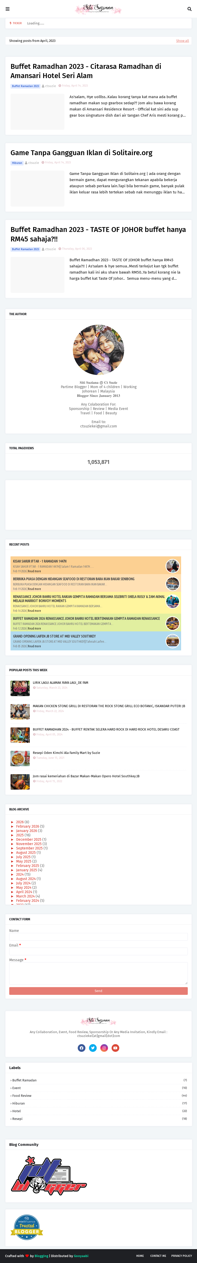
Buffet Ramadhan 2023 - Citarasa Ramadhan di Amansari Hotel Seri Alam (86, 71)
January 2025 (27, 870)
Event (99, 1088)
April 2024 (24, 892)
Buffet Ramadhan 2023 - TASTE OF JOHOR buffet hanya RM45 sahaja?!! (98, 234)
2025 (20, 835)
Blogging (41, 1256)
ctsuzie (50, 86)
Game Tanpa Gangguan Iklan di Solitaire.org (81, 152)
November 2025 (29, 844)
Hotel (99, 1111)
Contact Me (158, 1256)
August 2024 (26, 879)
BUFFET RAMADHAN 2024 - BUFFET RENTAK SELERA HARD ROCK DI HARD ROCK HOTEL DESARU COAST (106, 729)
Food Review (99, 1096)
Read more (34, 571)
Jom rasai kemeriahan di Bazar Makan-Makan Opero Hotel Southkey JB (86, 776)
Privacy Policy (181, 1256)
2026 (20, 822)
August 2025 (26, 852)
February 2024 (28, 901)
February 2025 (28, 866)
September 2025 (30, 848)
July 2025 (24, 857)
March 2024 (26, 896)
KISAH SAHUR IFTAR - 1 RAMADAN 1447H (39, 561)
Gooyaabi (81, 1256)
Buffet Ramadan (99, 1080)
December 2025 (29, 839)
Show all (182, 41)
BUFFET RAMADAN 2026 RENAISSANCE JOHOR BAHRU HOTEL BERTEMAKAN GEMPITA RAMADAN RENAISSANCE (86, 618)
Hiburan (17, 163)
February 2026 (28, 826)
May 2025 (24, 861)
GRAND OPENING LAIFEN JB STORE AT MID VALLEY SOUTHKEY (54, 636)
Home (140, 1256)
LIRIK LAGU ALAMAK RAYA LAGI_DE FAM (60, 683)
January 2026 (27, 831)
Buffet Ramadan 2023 (25, 86)
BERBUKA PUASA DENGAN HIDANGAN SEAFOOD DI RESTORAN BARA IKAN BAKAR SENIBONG (73, 579)
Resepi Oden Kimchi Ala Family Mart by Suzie (66, 753)
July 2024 (24, 883)
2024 (20, 874)
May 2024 (24, 887)
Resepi (99, 1119)
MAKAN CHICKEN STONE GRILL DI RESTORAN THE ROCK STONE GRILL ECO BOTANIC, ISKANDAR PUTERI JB (109, 706)
